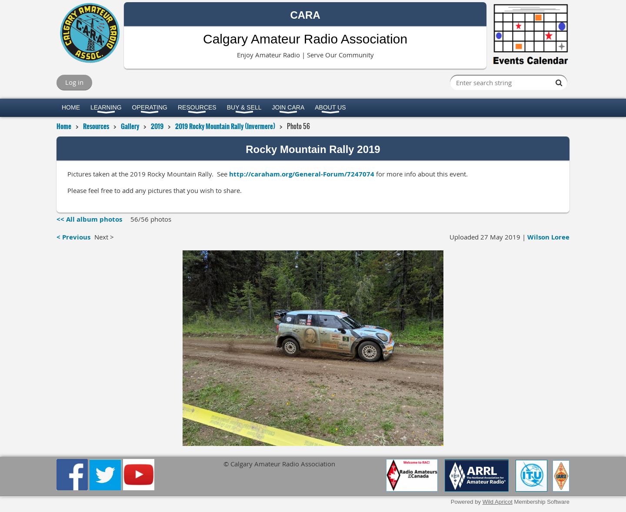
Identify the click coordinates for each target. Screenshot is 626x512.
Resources (96, 126)
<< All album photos (89, 219)
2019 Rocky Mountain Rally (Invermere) (225, 126)
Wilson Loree (548, 237)
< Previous (73, 237)
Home (64, 126)
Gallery (130, 126)
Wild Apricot (498, 502)
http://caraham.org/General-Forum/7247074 (301, 174)
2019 (157, 126)
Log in (74, 82)
